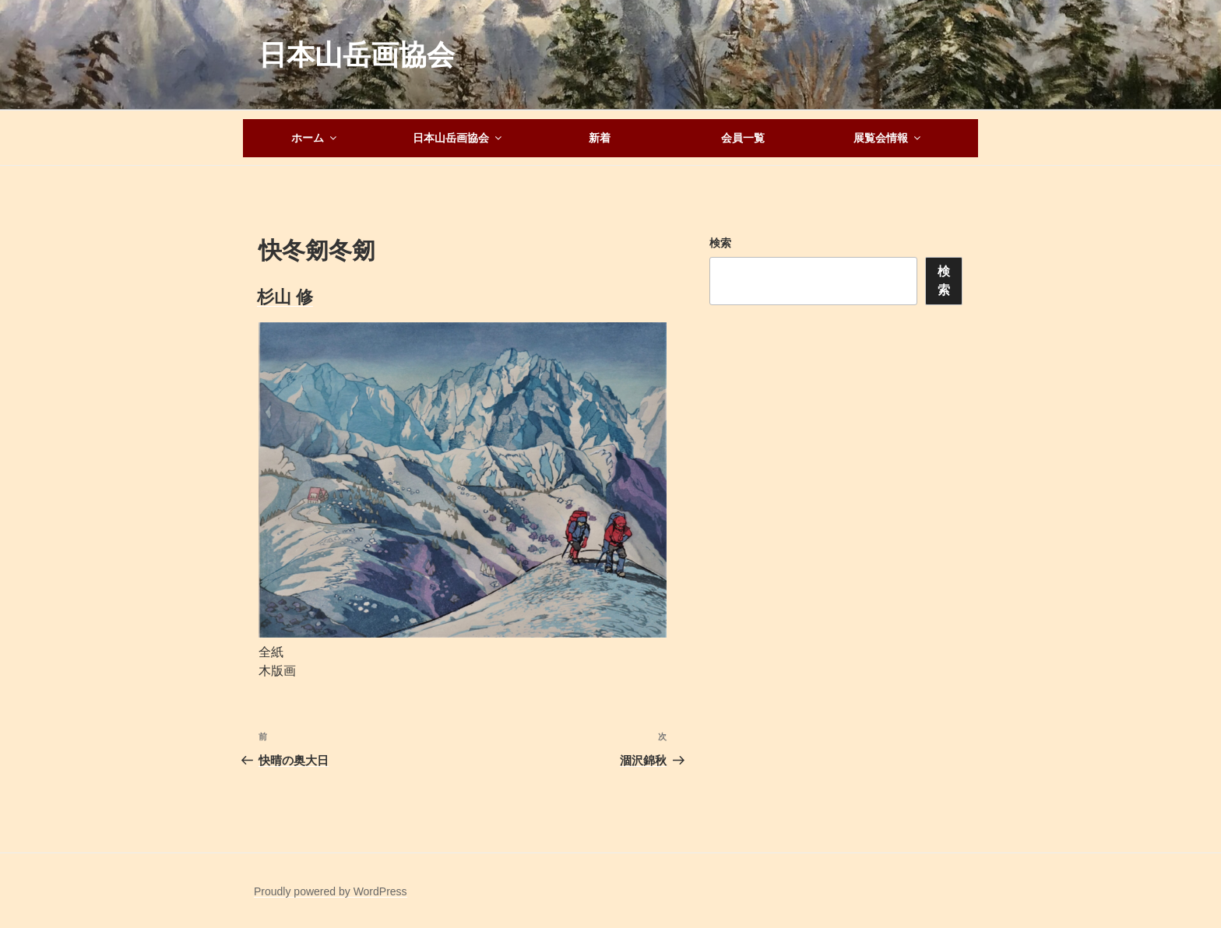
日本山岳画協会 (357, 55)
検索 (720, 243)
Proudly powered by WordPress (330, 891)
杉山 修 (285, 297)
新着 (599, 138)
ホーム (315, 138)
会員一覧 (743, 138)
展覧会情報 (888, 138)
